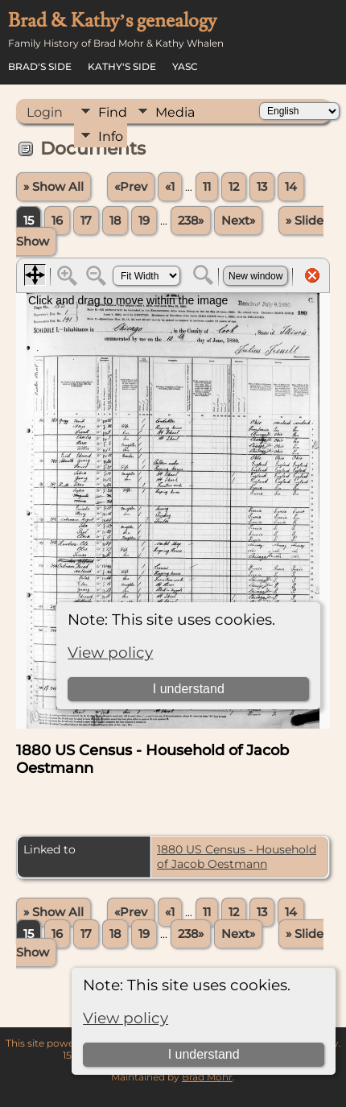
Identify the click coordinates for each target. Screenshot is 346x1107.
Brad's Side (40, 66)
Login (45, 112)
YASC (185, 66)
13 (262, 187)
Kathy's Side (122, 66)
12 (234, 187)
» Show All (53, 187)
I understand (204, 1054)
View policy (125, 1018)
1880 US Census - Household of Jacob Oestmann (236, 856)
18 (115, 220)
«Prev (130, 187)
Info (110, 136)
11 (207, 187)
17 (86, 220)
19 (144, 220)
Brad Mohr (207, 1077)
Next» (238, 220)
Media (175, 112)
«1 (170, 187)
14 (291, 187)
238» (191, 220)
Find (112, 112)
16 (57, 220)
